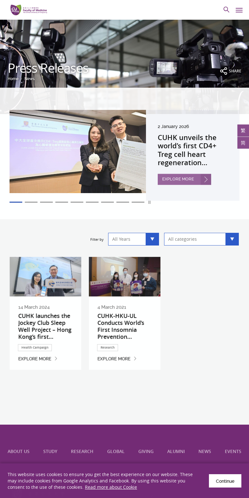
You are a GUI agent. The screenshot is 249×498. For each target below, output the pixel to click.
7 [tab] (107, 202)
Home (13, 79)
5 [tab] (77, 202)
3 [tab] (46, 202)
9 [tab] (138, 202)
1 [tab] (16, 202)
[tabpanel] (124, 155)
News (29, 79)
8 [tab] (122, 202)
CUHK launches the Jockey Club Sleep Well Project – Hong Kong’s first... (45, 333)
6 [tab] (92, 202)
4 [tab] (61, 202)
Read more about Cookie (111, 487)
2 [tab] (31, 202)
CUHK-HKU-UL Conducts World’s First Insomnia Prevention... (121, 333)
